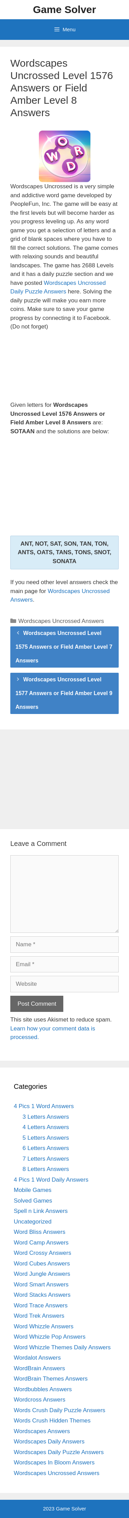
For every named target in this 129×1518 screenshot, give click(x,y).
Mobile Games (33, 1190)
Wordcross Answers (39, 1399)
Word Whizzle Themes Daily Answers (62, 1347)
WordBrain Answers (39, 1368)
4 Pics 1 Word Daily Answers (51, 1179)
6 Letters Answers (46, 1148)
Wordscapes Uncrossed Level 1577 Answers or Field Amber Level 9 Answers (63, 693)
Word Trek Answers (39, 1316)
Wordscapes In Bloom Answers (54, 1462)
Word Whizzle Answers (44, 1326)
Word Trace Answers (41, 1305)
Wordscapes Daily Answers (49, 1441)
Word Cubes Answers (42, 1263)
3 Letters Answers (46, 1117)
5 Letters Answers (46, 1138)
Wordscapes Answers (42, 1431)
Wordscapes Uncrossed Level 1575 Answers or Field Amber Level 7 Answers (63, 646)
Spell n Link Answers (41, 1211)
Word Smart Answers (41, 1284)
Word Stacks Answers (42, 1295)
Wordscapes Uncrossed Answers (61, 621)
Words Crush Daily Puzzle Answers (59, 1410)
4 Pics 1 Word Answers (44, 1106)
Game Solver (64, 9)
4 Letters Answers (46, 1127)
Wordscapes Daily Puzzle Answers (59, 1452)
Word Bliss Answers (39, 1232)
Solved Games (33, 1200)
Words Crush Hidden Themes (52, 1420)
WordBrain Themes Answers (51, 1378)
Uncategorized (33, 1221)
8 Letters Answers (46, 1169)
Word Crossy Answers (42, 1253)
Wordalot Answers (37, 1357)
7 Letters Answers (46, 1159)
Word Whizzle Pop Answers (49, 1336)
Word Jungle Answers (42, 1274)
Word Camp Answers (41, 1242)
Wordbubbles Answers (43, 1389)
